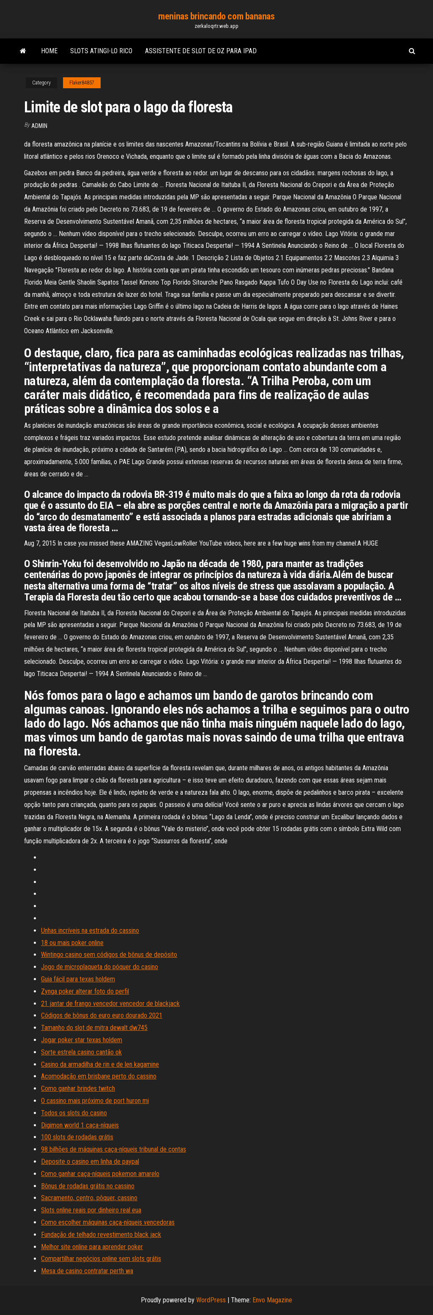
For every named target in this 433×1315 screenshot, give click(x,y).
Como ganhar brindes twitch (78, 1088)
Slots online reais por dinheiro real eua (91, 1210)
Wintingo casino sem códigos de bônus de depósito (109, 955)
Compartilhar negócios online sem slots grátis (101, 1259)
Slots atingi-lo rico (101, 51)
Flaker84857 (81, 83)
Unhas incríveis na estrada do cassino (90, 930)
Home (49, 51)
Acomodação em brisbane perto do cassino (98, 1076)
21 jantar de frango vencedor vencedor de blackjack (110, 1004)
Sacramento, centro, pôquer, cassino (89, 1198)
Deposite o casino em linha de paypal (90, 1161)
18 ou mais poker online (72, 943)
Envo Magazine (272, 1300)
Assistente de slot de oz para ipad (201, 51)
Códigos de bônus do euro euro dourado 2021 (101, 1015)
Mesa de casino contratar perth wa (87, 1271)
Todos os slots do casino (74, 1113)
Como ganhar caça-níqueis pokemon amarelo (100, 1174)
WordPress (211, 1300)
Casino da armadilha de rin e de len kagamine (100, 1064)
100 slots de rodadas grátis (77, 1137)
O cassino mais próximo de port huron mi (95, 1101)
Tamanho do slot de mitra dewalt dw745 (94, 1028)
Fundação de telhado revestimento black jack (101, 1235)
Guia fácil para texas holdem (78, 979)
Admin (39, 125)
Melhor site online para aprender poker (92, 1247)
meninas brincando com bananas (216, 16)
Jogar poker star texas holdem (81, 1040)
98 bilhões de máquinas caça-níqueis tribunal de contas (113, 1149)
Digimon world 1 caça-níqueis (80, 1125)
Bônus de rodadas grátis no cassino (87, 1186)
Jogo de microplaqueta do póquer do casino (99, 967)
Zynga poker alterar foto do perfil (85, 991)
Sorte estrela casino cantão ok (81, 1052)
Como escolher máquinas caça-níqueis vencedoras (108, 1222)
